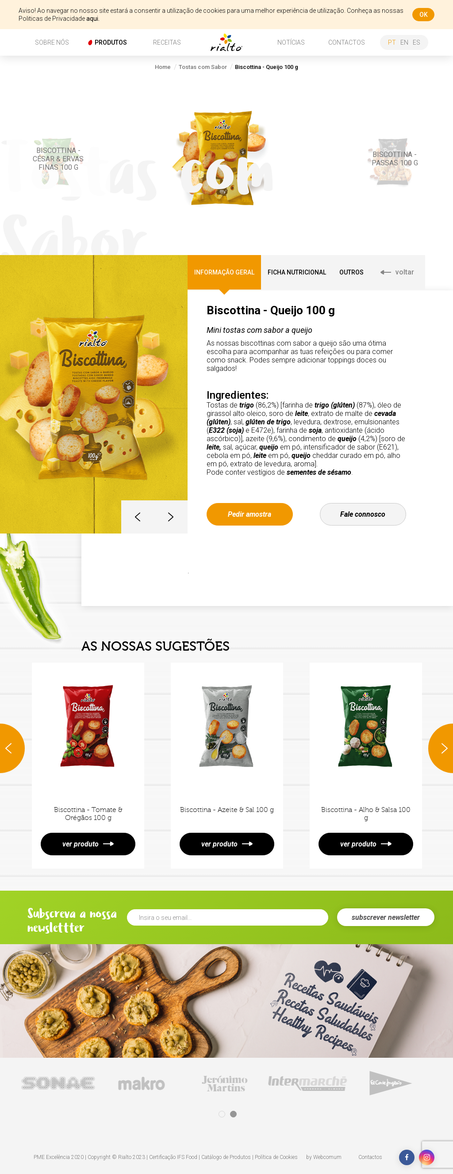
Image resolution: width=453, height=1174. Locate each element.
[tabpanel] (60, 1083)
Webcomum (327, 1157)
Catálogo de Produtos (226, 1157)
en (404, 42)
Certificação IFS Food (173, 1157)
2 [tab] (233, 1114)
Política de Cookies (276, 1157)
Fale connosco (362, 514)
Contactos (370, 1157)
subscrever (386, 917)
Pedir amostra (249, 514)
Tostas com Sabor (203, 67)
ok (423, 14)
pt (392, 42)
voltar (397, 272)
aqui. (93, 18)
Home (163, 67)
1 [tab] (221, 1114)
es (416, 42)
